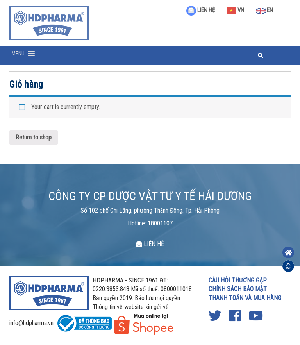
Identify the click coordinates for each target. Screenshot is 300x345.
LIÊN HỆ (200, 10)
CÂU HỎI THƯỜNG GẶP (238, 280)
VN (235, 10)
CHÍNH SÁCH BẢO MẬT (238, 289)
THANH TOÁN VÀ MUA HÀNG (245, 298)
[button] (18, 53)
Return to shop (34, 137)
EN (264, 10)
